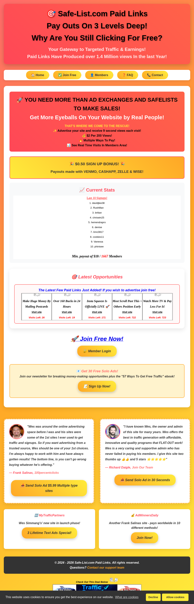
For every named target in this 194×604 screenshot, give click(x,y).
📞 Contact (155, 75)
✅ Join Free (67, 75)
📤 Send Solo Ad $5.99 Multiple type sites (49, 488)
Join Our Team (142, 467)
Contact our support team (105, 567)
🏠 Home (37, 75)
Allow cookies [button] (175, 597)
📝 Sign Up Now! (97, 386)
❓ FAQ (127, 75)
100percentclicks (46, 472)
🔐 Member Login (97, 351)
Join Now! (145, 538)
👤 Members (99, 75)
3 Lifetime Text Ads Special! (49, 533)
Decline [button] (153, 597)
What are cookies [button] (126, 597)
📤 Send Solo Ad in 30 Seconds (145, 480)
